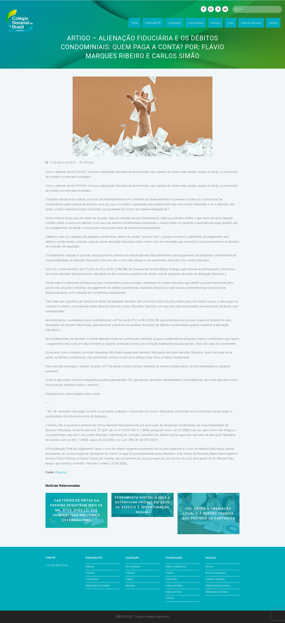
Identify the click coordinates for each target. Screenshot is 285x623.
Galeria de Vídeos (174, 585)
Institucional (92, 579)
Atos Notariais (133, 566)
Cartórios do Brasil (215, 579)
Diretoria (90, 566)
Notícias (89, 162)
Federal (129, 579)
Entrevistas (171, 579)
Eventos (169, 573)
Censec (209, 566)
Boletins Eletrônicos (175, 566)
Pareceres (130, 585)
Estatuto (90, 573)
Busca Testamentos (215, 573)
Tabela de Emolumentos (217, 585)
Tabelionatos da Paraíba (98, 585)
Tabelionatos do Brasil (216, 592)
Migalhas (61, 472)
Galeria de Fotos (173, 592)
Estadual (130, 573)
